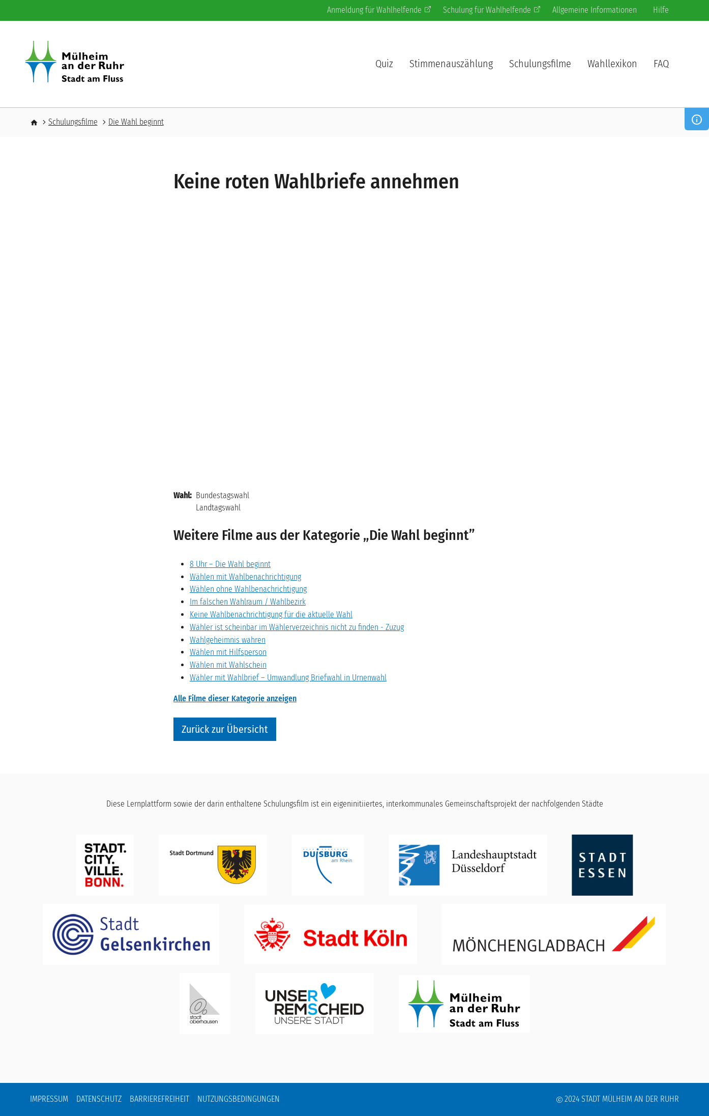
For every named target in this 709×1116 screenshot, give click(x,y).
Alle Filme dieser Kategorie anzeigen (235, 698)
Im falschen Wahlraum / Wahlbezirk (248, 602)
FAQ (661, 64)
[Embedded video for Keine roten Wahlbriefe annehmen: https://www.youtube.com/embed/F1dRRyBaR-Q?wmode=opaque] (354, 346)
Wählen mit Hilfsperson (228, 652)
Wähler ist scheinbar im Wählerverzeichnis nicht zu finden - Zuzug (297, 627)
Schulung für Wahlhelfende (491, 10)
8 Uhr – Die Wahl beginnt (230, 564)
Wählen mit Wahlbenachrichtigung (245, 577)
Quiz (384, 64)
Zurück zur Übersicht (225, 729)
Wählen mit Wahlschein (228, 665)
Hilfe (661, 10)
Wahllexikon (612, 64)
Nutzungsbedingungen (238, 1099)
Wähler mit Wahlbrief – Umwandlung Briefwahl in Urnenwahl (288, 677)
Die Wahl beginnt (136, 122)
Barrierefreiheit (159, 1099)
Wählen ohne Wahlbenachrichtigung (248, 589)
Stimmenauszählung (451, 64)
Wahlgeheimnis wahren (227, 640)
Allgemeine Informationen (594, 10)
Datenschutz (99, 1099)
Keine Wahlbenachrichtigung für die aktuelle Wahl (271, 614)
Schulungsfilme (540, 64)
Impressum (49, 1099)
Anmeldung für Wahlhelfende (379, 10)
